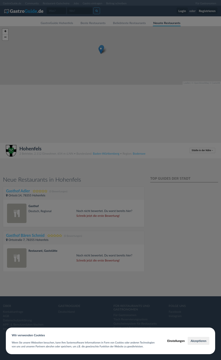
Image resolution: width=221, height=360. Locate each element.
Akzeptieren (198, 341)
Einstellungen (176, 341)
